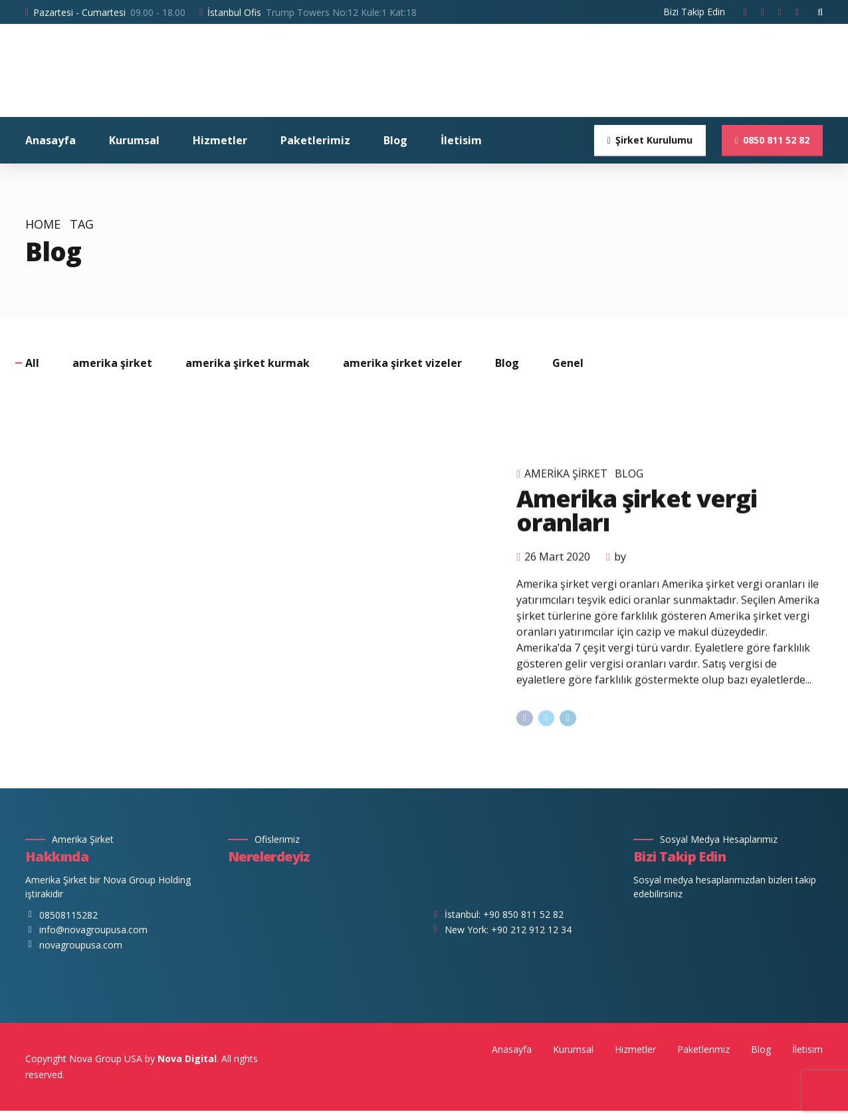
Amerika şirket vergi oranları (636, 527)
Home (42, 224)
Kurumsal (134, 140)
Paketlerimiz (315, 140)
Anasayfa (50, 140)
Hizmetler (220, 140)
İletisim (461, 140)
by (620, 573)
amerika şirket (565, 490)
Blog (395, 140)
